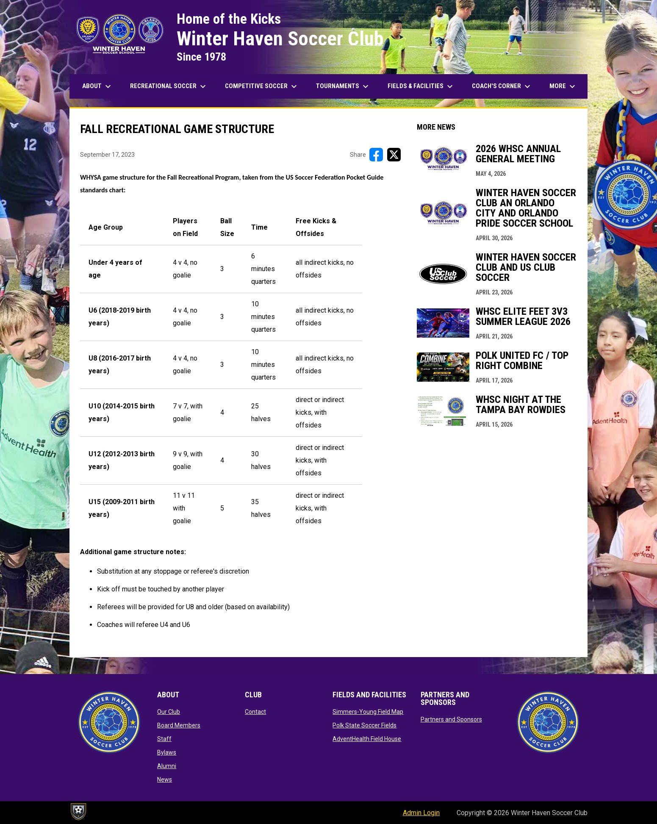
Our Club (168, 711)
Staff (164, 738)
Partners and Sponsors (451, 719)
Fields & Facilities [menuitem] (421, 86)
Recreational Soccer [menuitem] (169, 86)
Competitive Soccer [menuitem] (262, 86)
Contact (255, 711)
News (164, 779)
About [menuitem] (97, 86)
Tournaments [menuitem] (343, 86)
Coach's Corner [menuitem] (502, 86)
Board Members (178, 725)
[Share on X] (394, 154)
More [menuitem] (563, 86)
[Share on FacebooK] (376, 154)
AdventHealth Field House (367, 738)
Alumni (166, 766)
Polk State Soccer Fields (364, 725)
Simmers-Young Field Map (368, 711)
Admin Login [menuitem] (421, 813)
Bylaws (166, 752)
